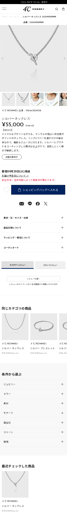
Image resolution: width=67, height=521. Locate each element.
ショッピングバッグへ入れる (38, 190)
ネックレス (14, 17)
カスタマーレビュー (18, 265)
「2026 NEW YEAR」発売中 (33, 2)
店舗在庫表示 (12, 156)
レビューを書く (33, 278)
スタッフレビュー (50, 265)
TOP (4, 17)
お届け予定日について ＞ (15, 175)
